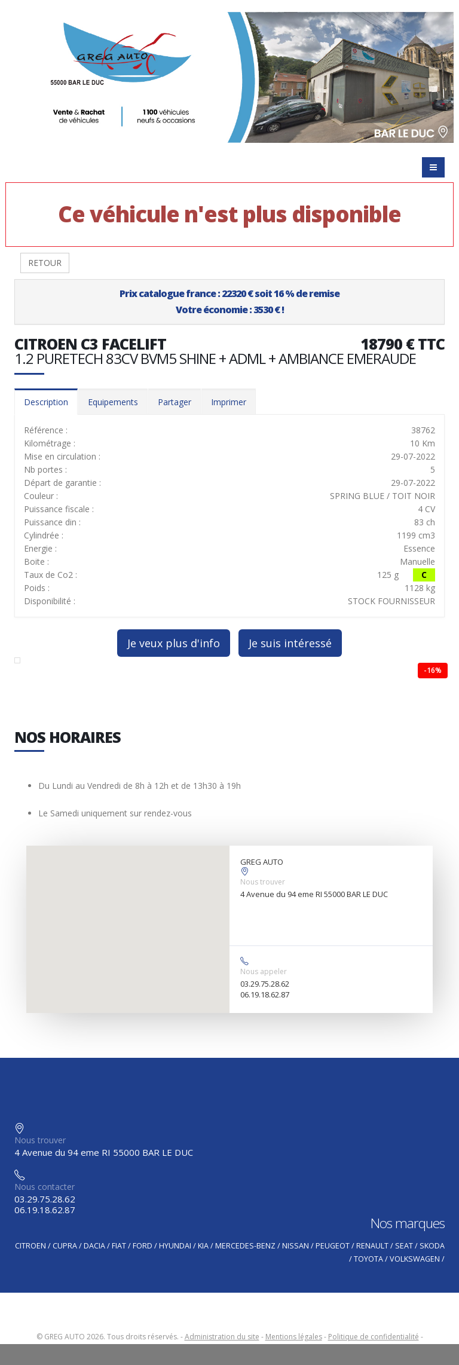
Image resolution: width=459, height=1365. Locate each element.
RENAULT (372, 1246)
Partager (174, 402)
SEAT (404, 1246)
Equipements (113, 402)
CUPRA (65, 1246)
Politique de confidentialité (373, 1337)
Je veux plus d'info (173, 643)
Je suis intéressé (290, 643)
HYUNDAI (175, 1246)
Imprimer (228, 402)
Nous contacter (44, 1186)
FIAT (119, 1246)
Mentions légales (293, 1337)
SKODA (432, 1246)
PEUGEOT (333, 1246)
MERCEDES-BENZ (245, 1246)
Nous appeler (263, 971)
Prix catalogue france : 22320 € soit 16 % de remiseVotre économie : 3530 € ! (229, 301)
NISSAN (295, 1246)
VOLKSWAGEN (415, 1259)
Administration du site (222, 1337)
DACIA (94, 1246)
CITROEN (30, 1246)
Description (46, 402)
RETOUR (45, 262)
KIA (203, 1246)
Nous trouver (262, 882)
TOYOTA (368, 1259)
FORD (142, 1246)
